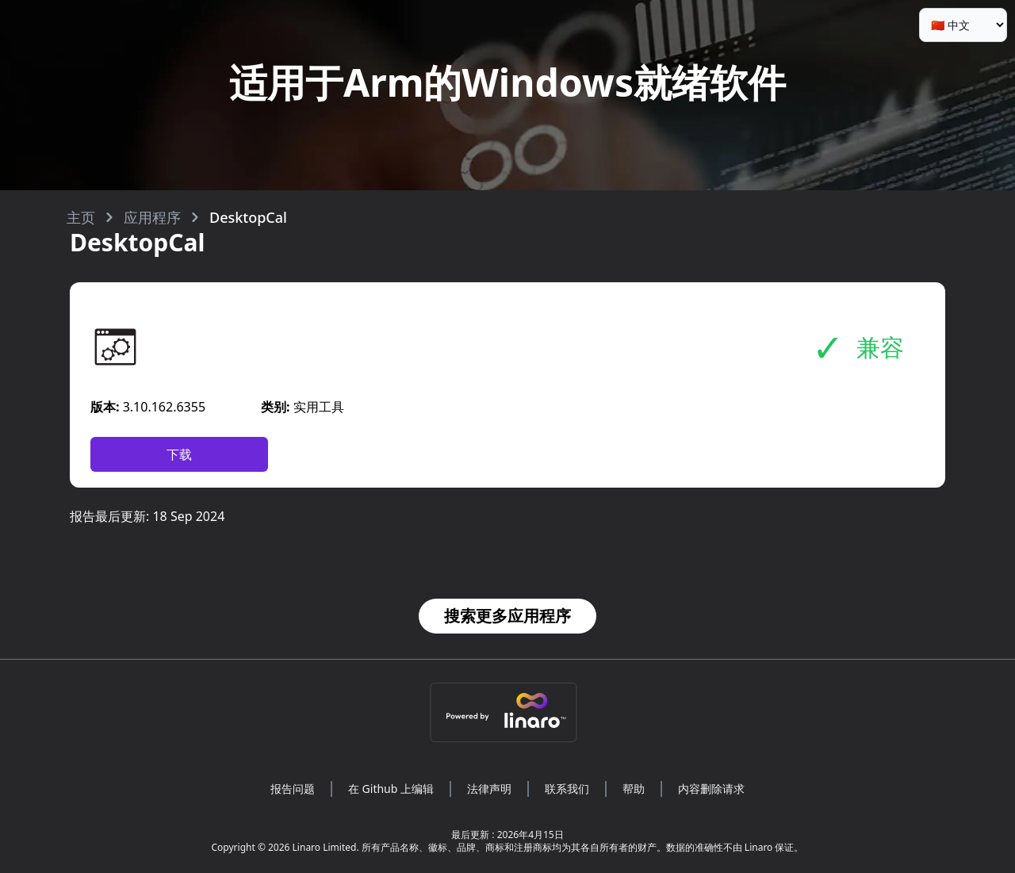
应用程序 (152, 217)
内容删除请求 (711, 788)
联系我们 (567, 788)
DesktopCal (248, 217)
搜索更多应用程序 (507, 615)
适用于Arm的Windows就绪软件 (507, 82)
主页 (81, 217)
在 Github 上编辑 (391, 788)
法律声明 (489, 788)
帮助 (633, 788)
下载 (179, 454)
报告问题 (292, 788)
